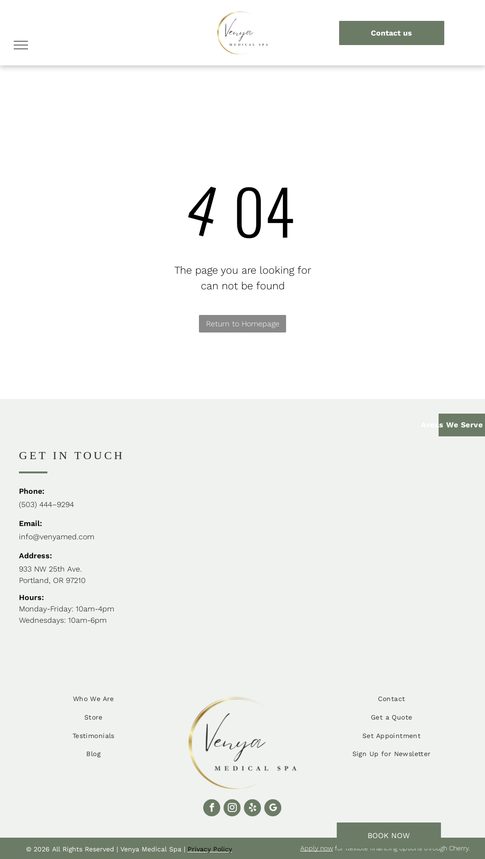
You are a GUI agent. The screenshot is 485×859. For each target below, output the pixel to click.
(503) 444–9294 (46, 504)
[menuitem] (93, 699)
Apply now (316, 848)
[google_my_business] (272, 809)
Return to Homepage (242, 323)
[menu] (21, 45)
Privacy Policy (210, 849)
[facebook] (211, 809)
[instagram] (232, 809)
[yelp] (252, 809)
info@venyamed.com (56, 536)
